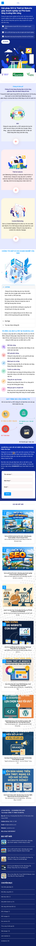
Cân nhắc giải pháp (6, 887)
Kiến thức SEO (5, 897)
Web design (4, 931)
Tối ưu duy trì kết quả (6, 926)
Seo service (4, 921)
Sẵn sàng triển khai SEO (7, 906)
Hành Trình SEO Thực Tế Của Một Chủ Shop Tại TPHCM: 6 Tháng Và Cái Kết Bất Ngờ (20, 858)
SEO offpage (4, 911)
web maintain (4, 936)
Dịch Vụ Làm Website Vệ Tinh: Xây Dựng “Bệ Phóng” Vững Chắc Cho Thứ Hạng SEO (19, 866)
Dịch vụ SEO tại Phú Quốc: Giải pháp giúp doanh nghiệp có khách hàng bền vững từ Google (20, 850)
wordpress (4, 941)
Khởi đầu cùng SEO (6, 892)
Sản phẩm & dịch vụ (6, 901)
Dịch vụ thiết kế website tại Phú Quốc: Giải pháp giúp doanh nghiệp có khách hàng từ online (20, 841)
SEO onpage (4, 916)
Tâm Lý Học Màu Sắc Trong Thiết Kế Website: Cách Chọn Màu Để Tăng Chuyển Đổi (21, 875)
